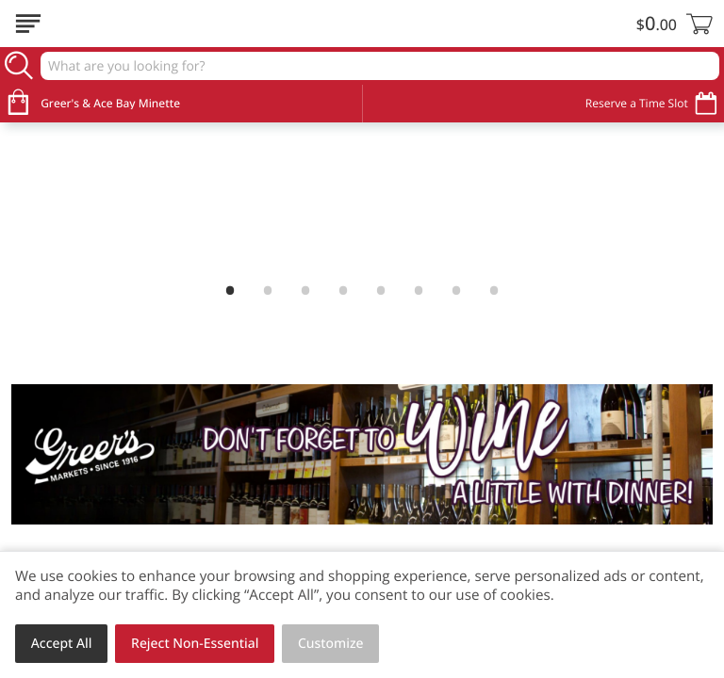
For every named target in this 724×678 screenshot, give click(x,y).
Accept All (61, 644)
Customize (331, 644)
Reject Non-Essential (194, 644)
